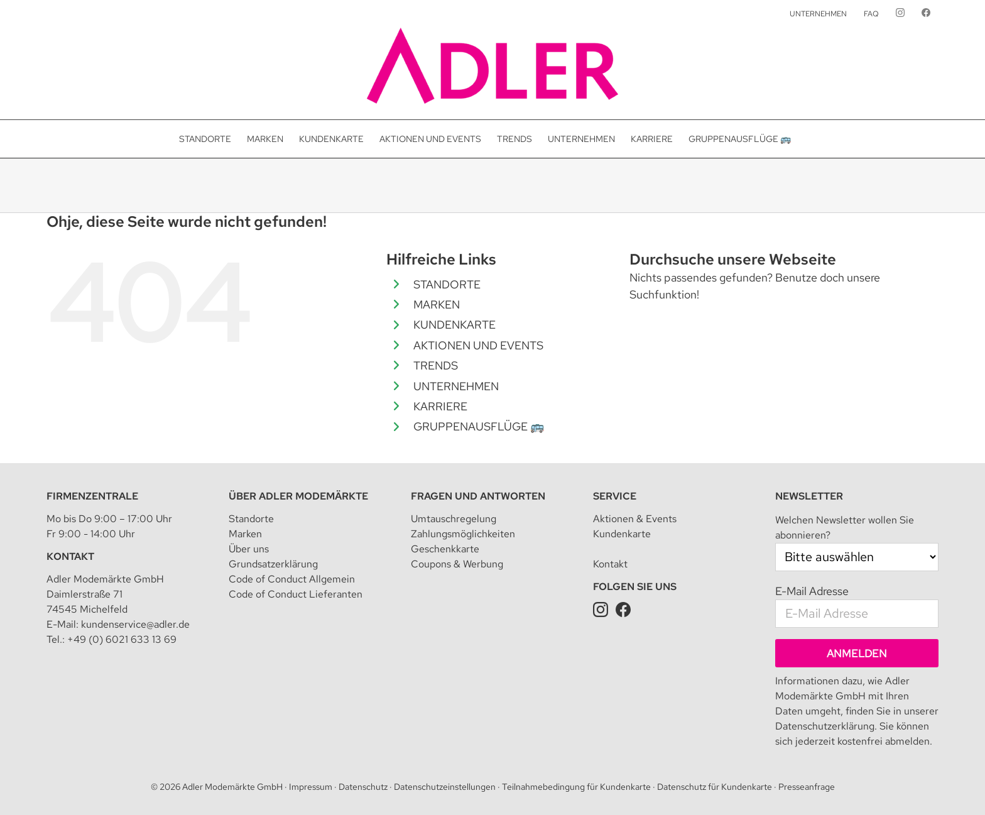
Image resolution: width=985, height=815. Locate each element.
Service (614, 496)
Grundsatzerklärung (273, 564)
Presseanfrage (806, 786)
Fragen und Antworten (478, 496)
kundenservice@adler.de (135, 624)
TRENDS (435, 365)
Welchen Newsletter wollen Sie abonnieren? (844, 527)
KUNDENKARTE (454, 324)
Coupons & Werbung (457, 564)
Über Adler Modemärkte (298, 496)
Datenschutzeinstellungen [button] (445, 786)
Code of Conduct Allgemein (292, 579)
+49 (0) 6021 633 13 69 (122, 639)
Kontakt (70, 556)
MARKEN (436, 304)
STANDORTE (447, 284)
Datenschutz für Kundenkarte (714, 786)
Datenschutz (363, 786)
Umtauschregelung (453, 518)
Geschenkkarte (445, 548)
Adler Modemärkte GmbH (232, 786)
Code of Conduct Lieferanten (295, 594)
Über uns (249, 548)
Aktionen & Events (635, 518)
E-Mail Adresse (812, 591)
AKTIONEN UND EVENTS (478, 345)
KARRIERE (440, 406)
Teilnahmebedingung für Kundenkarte (576, 786)
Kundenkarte (622, 533)
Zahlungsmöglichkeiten (463, 533)
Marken (245, 533)
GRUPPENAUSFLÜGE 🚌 (478, 426)
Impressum (310, 786)
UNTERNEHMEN (456, 386)
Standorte (251, 518)
